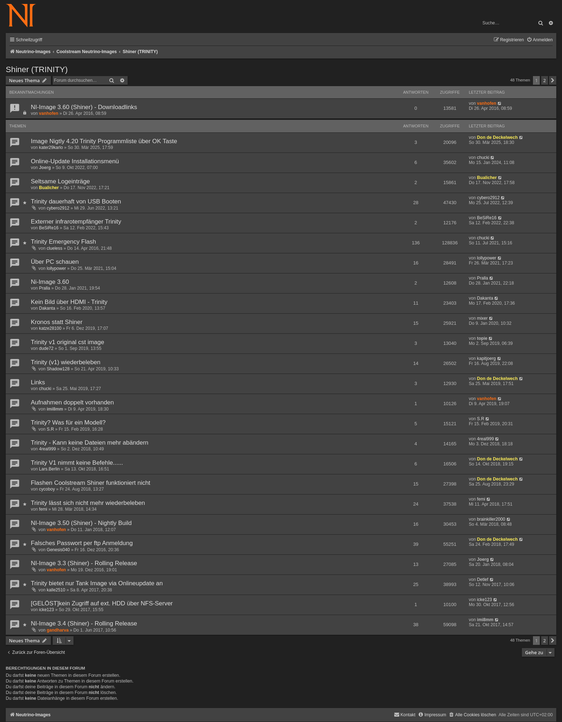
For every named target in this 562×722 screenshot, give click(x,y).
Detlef (483, 579)
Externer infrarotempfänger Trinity (76, 221)
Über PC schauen (55, 261)
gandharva (57, 630)
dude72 (46, 348)
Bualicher (49, 187)
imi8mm (55, 409)
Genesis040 (58, 549)
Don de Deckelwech (497, 137)
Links (38, 382)
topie (482, 338)
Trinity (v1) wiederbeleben (65, 362)
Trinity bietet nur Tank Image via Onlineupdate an (97, 583)
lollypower (56, 268)
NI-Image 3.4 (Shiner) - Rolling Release (84, 623)
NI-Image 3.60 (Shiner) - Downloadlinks (84, 107)
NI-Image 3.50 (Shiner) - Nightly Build (81, 523)
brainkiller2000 (491, 519)
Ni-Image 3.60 (50, 281)
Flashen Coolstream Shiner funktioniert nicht (90, 482)
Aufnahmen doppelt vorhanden (72, 402)
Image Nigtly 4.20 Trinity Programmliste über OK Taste (104, 141)
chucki (483, 157)
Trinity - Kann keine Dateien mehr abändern (89, 442)
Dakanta (47, 308)
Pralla (44, 288)
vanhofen (48, 113)
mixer (482, 318)
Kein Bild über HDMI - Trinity (69, 302)
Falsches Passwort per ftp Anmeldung (82, 543)
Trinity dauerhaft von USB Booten (76, 201)
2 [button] (544, 80)
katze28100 (50, 328)
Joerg (45, 167)
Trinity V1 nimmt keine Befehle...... (77, 462)
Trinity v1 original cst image (67, 342)
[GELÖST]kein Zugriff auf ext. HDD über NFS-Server (102, 603)
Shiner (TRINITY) (37, 69)
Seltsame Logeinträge (60, 181)
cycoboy (47, 489)
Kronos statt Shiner (56, 322)
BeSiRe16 (48, 227)
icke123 (46, 609)
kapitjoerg (486, 358)
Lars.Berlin (49, 469)
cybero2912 (58, 208)
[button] (552, 80)
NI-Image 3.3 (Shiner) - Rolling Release (84, 563)
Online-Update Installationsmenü (75, 161)
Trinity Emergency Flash (63, 241)
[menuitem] (540, 40)
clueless (54, 248)
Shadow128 (58, 368)
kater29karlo (51, 147)
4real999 (47, 448)
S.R (50, 429)
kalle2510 (56, 589)
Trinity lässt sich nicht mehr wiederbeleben (88, 503)
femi (43, 509)
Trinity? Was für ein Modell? (68, 422)
